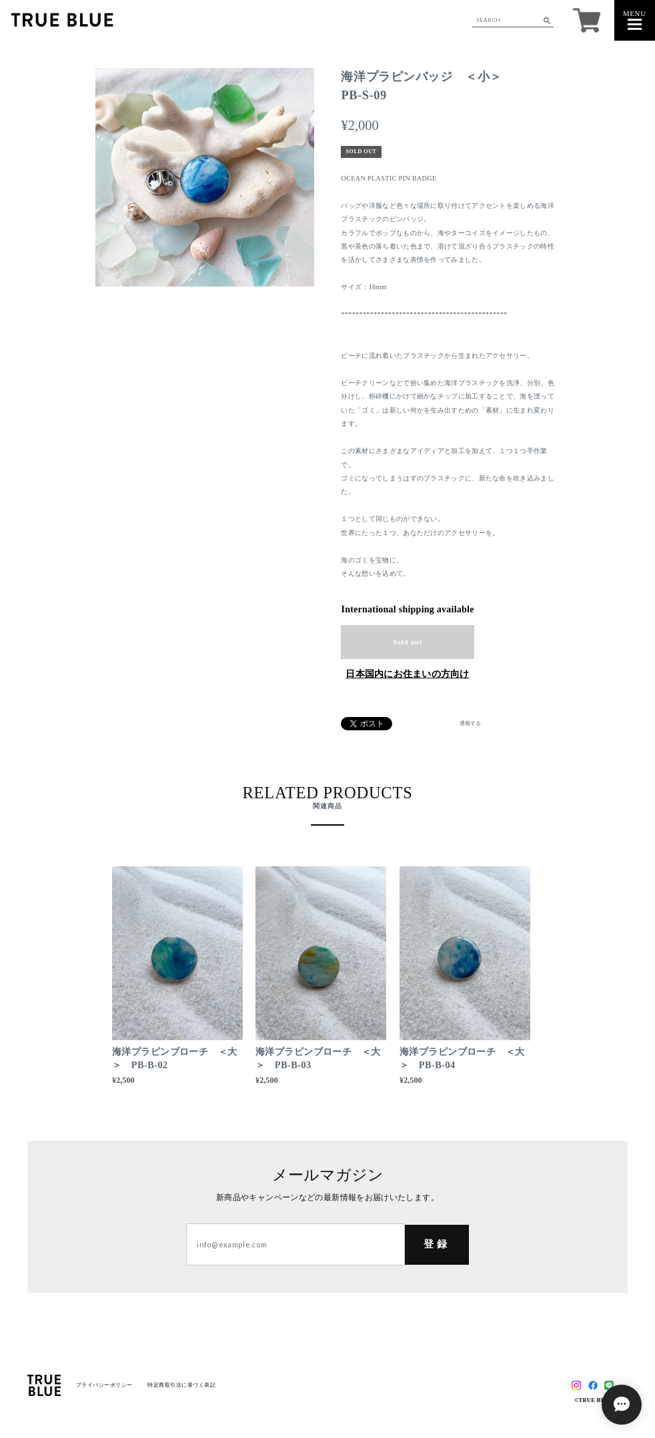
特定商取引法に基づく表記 (181, 1385)
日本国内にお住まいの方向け (407, 674)
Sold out (407, 642)
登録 (437, 1244)
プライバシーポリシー (104, 1385)
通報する (470, 723)
